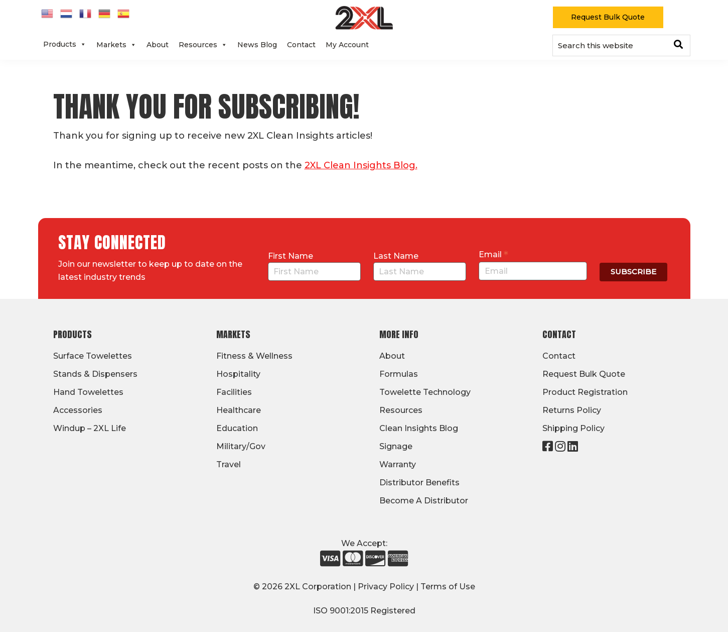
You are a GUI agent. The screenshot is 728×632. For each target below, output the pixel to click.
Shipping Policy (573, 428)
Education (237, 428)
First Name (290, 256)
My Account (347, 44)
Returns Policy (571, 410)
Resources (203, 44)
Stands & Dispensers (95, 374)
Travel (228, 464)
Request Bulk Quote (608, 17)
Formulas (398, 374)
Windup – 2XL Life (89, 428)
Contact (301, 44)
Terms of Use (447, 586)
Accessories (77, 410)
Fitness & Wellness (254, 356)
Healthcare (238, 410)
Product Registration (585, 392)
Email (493, 254)
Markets (116, 44)
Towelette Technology (425, 392)
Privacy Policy (386, 586)
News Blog (257, 44)
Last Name (395, 256)
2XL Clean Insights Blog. (361, 165)
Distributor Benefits (419, 482)
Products (64, 44)
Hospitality (238, 374)
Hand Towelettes (88, 392)
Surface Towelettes (92, 356)
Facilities (234, 392)
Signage (395, 446)
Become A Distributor (423, 500)
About (158, 44)
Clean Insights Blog (418, 428)
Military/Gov (240, 446)
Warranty (397, 464)
